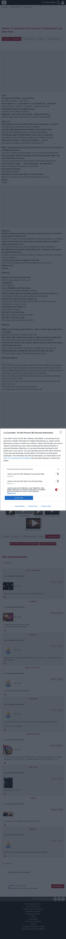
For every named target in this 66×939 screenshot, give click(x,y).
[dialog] (33, 469)
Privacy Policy (46, 506)
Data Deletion (20, 506)
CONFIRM (19, 498)
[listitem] (33, 469)
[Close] (61, 433)
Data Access (32, 506)
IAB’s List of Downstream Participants (17, 458)
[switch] (57, 474)
